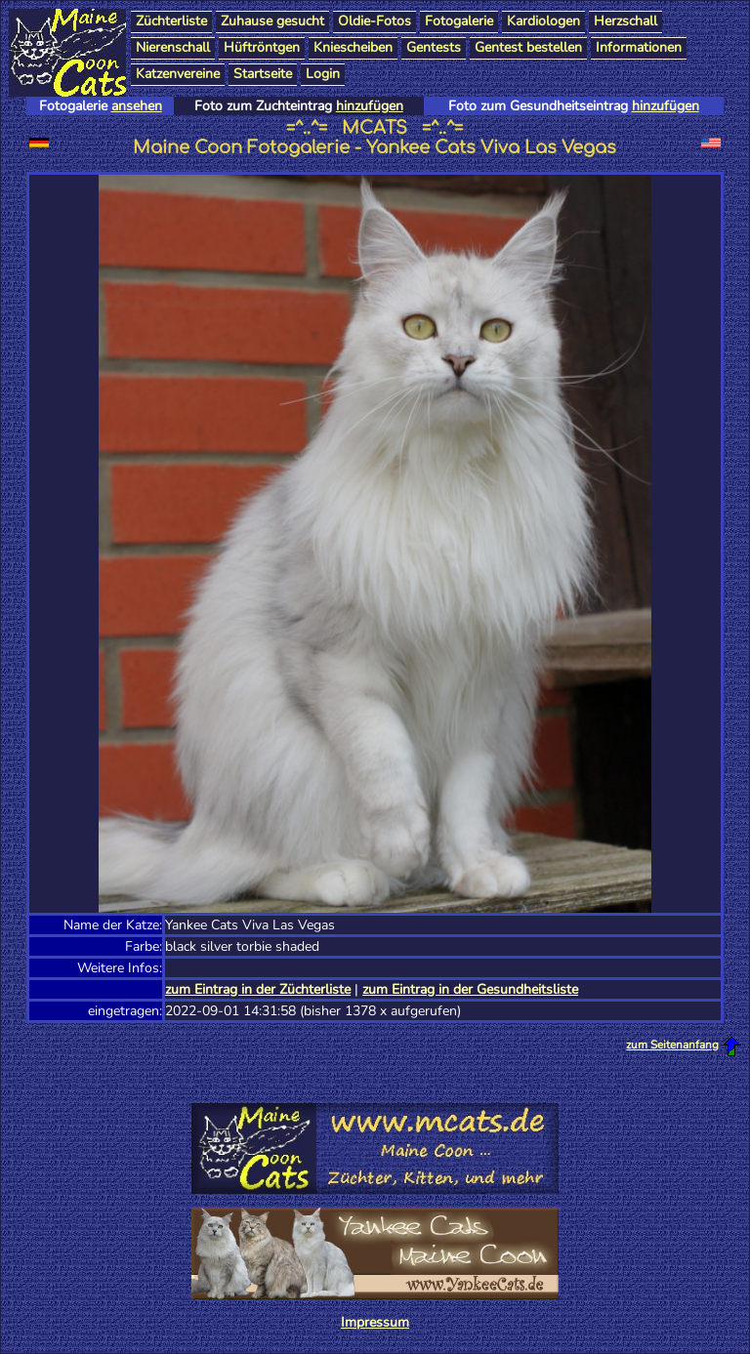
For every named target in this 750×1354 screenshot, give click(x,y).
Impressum (375, 1322)
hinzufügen (369, 106)
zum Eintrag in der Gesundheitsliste (470, 989)
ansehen (136, 106)
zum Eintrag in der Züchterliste (258, 989)
